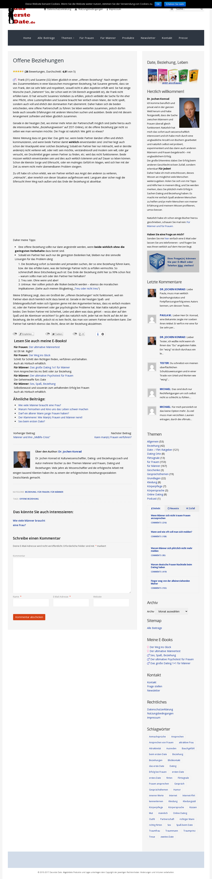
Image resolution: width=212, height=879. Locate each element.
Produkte (128, 38)
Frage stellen (154, 686)
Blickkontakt (174, 760)
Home (27, 38)
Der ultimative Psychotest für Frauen (51, 375)
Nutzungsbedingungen (89, 9)
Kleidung (152, 482)
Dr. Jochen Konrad (70, 451)
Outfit (152, 819)
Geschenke (153, 470)
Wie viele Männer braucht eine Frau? (39, 405)
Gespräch (179, 783)
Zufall (190, 508)
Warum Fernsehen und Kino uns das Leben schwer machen (53, 409)
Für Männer (108, 38)
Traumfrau (154, 830)
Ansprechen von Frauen (161, 742)
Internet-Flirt (189, 795)
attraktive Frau (186, 742)
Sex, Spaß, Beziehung (42, 383)
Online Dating (155, 494)
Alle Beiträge (46, 38)
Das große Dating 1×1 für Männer (168, 663)
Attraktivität (155, 748)
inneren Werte (156, 795)
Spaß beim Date (184, 824)
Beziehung (30, 491)
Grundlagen (154, 478)
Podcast (152, 498)
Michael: (165, 389)
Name (17, 596)
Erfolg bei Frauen (158, 771)
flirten (169, 777)
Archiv (150, 611)
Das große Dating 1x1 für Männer (50, 367)
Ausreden (171, 748)
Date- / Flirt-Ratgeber (159, 449)
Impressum (114, 9)
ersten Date (178, 771)
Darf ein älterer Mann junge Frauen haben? (43, 413)
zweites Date (167, 836)
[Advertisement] (72, 211)
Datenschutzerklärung (57, 9)
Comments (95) (158, 555)
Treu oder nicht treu (86, 288)
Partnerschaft (167, 819)
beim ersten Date (158, 754)
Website (97, 596)
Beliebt (155, 508)
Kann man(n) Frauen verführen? (112, 437)
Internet (173, 795)
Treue (152, 836)
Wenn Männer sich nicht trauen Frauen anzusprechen (170, 517)
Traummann (171, 830)
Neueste (173, 508)
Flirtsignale (153, 458)
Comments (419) (159, 571)
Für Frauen (86, 38)
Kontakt (167, 38)
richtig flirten (155, 824)
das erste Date (156, 766)
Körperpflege (154, 486)
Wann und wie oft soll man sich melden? (171, 531)
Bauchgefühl (188, 748)
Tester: (164, 363)
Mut (151, 813)
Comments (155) (159, 588)
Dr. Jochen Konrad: (173, 289)
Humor (177, 789)
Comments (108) (159, 536)
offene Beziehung (29, 498)
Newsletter (148, 38)
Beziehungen (155, 760)
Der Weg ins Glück (39, 355)
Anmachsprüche (157, 736)
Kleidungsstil (189, 801)
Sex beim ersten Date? (31, 421)
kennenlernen (156, 801)
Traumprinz (189, 830)
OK (158, 4)
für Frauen (43, 491)
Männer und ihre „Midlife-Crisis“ (31, 437)
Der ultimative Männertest (44, 347)
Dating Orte (154, 453)
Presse (183, 38)
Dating (173, 766)
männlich (163, 813)
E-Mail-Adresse (62, 596)
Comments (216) (159, 522)
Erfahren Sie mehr (175, 4)
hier (167, 238)
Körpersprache (155, 490)
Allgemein (153, 441)
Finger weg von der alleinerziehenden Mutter (170, 582)
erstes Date (155, 777)
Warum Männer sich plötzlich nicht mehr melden (171, 549)
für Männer (57, 491)
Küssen (193, 807)
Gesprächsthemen (158, 474)
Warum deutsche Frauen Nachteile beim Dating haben (171, 566)
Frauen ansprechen (159, 783)
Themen (66, 38)
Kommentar (19, 555)
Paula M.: (166, 315)
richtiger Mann (187, 819)
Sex (169, 824)
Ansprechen (177, 736)
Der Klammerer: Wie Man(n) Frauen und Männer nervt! (50, 417)
